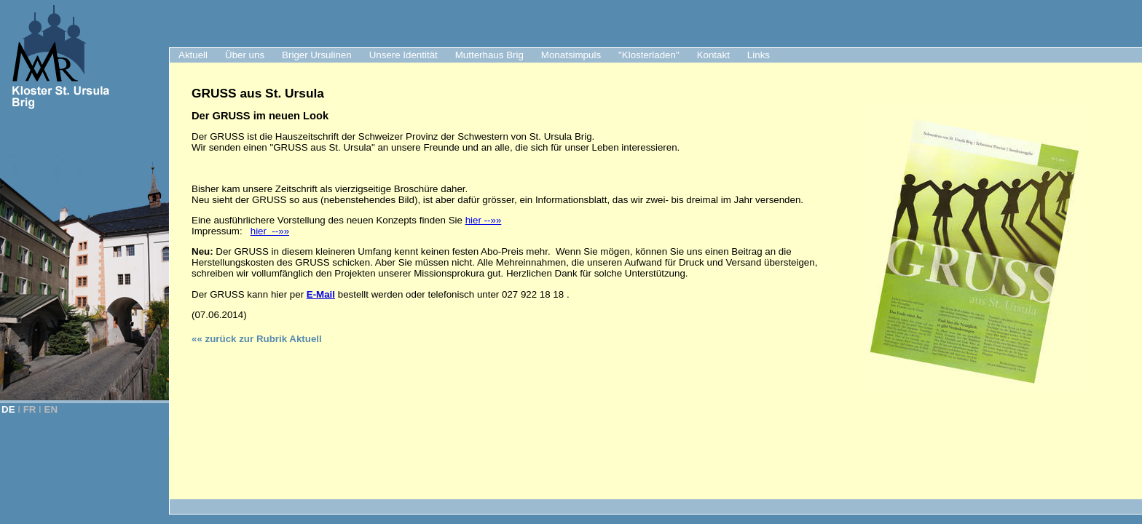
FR (29, 409)
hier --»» (483, 220)
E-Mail (321, 294)
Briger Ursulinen (317, 54)
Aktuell (193, 54)
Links (758, 54)
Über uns (244, 54)
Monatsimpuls (571, 54)
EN (51, 409)
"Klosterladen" (649, 54)
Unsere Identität (403, 54)
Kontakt (713, 54)
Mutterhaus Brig (489, 54)
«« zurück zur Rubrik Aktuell (257, 338)
